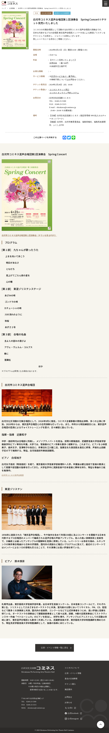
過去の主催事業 (71, 679)
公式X (72, 708)
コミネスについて (72, 668)
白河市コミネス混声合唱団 (13, 475)
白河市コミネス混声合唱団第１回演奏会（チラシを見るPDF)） (29, 235)
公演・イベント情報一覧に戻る (54, 648)
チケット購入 (70, 684)
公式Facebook (75, 713)
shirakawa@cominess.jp (36, 708)
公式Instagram (75, 719)
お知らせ (68, 702)
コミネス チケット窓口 (59, 90)
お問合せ (68, 697)
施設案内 (68, 689)
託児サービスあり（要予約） (63, 76)
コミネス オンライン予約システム (64, 93)
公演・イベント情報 (73, 673)
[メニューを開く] (105, 3)
